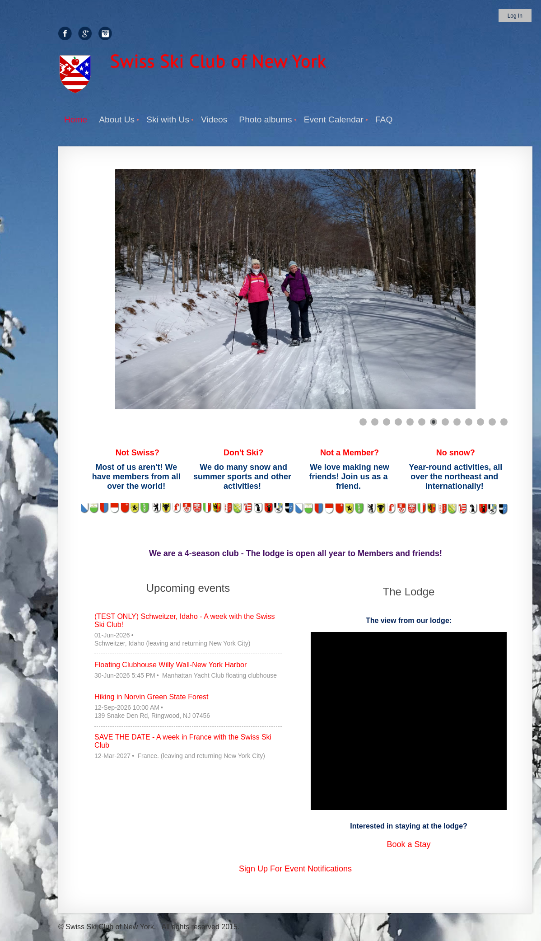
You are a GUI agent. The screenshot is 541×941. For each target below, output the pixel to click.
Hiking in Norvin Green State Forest (151, 697)
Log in (515, 16)
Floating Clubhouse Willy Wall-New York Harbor (170, 665)
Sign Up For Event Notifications (295, 868)
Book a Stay (408, 844)
